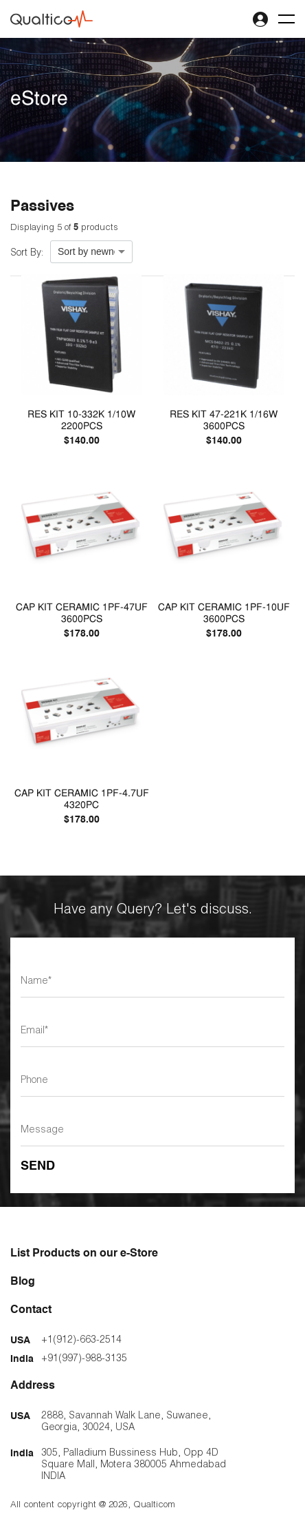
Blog (22, 1282)
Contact (31, 1310)
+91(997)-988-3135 (84, 1357)
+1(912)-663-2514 (81, 1339)
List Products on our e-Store (84, 1253)
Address (32, 1386)
